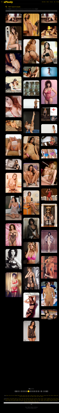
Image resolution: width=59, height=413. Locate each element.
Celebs (22, 398)
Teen (28, 396)
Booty (33, 398)
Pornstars (49, 1)
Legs (29, 400)
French (9, 399)
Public (35, 396)
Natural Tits (55, 399)
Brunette (34, 395)
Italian (35, 399)
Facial (4, 399)
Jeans (37, 399)
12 (38, 391)
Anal (12, 395)
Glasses (20, 399)
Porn (12, 400)
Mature (52, 395)
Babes (24, 395)
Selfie (39, 400)
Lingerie (48, 399)
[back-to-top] (31, 404)
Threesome (29, 401)
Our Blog (55, 1)
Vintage (35, 401)
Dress (52, 398)
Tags (53, 1)
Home (26, 407)
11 (36, 391)
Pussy (26, 396)
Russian (35, 400)
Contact (29, 407)
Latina (41, 395)
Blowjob (16, 395)
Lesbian (20, 396)
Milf (57, 395)
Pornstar (23, 396)
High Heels (31, 399)
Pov (19, 400)
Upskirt (33, 401)
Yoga (37, 401)
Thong (56, 400)
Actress (12, 399)
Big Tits (21, 395)
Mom (58, 399)
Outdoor (7, 400)
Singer (17, 399)
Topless (33, 396)
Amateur (7, 395)
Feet (6, 399)
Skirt (44, 400)
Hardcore (38, 395)
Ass (13, 395)
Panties (10, 400)
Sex (30, 396)
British (30, 398)
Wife (39, 396)
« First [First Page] (16, 391)
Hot (42, 395)
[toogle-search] (1, 1)
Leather (42, 399)
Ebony (54, 398)
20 (41, 391)
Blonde (19, 395)
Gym (22, 399)
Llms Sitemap (36, 407)
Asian (10, 395)
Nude (50, 399)
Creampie (41, 398)
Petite (14, 400)
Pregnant (21, 400)
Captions (42, 396)
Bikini (26, 395)
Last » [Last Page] (47, 391)
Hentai (45, 395)
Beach (25, 398)
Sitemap (31, 407)
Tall (49, 400)
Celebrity (31, 395)
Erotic (47, 395)
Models (46, 1)
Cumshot (45, 398)
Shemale (42, 400)
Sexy (37, 396)
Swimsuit (25, 401)
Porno (49, 395)
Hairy (26, 399)
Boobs (29, 395)
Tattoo (52, 400)
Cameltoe (35, 398)
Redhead (55, 395)
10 (34, 391)
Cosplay (39, 398)
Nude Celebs (42, 1)
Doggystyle (48, 398)
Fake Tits (57, 398)
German (15, 399)
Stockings (47, 400)
